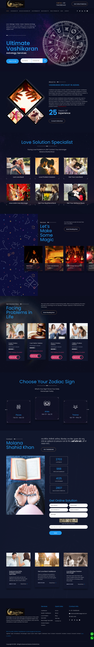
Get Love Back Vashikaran (47, 571)
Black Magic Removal (73, 266)
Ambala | (53, 633)
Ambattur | (64, 633)
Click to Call (12, 61)
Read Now (29, 268)
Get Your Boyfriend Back (47, 203)
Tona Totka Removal (53, 266)
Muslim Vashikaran (24, 11)
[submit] (45, 60)
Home (7, 11)
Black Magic (44, 11)
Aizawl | (29, 633)
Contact (67, 11)
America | (69, 633)
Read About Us (62, 106)
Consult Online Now (57, 121)
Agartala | (8, 633)
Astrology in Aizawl (14, 347)
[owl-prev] (30, 280)
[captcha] (68, 527)
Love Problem (35, 11)
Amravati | (74, 633)
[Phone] (92, 638)
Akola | (36, 633)
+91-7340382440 (61, 4)
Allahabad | (45, 633)
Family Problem (54, 11)
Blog (62, 11)
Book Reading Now (71, 229)
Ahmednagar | (24, 633)
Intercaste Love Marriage (18, 203)
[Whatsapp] (92, 634)
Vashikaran (13, 11)
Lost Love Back (18, 177)
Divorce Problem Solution (55, 344)
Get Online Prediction (80, 4)
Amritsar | (79, 633)
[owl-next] (34, 284)
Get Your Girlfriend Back (75, 203)
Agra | (12, 633)
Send (55, 533)
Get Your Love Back (76, 177)
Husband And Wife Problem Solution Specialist (15, 572)
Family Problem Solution (13, 344)
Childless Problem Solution (77, 344)
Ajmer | (33, 633)
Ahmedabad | (17, 633)
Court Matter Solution (36, 343)
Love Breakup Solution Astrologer (74, 572)
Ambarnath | (59, 633)
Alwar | (49, 633)
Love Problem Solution (47, 177)
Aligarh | (40, 633)
